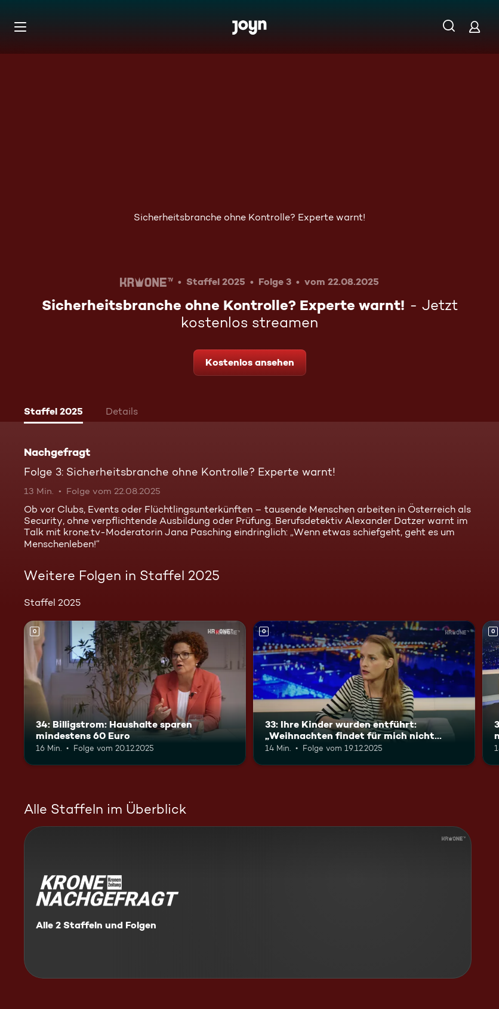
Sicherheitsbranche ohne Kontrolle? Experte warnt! (249, 217)
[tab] (53, 413)
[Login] (474, 26)
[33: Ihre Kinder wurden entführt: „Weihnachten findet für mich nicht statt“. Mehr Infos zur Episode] (364, 693)
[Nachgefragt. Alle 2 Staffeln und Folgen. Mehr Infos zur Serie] (248, 902)
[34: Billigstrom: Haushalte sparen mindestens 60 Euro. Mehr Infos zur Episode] (135, 693)
